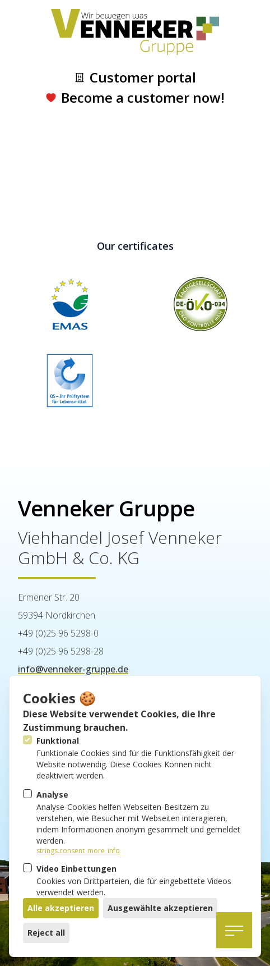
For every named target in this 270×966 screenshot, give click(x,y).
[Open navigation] (234, 930)
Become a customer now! (135, 98)
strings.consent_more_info (78, 850)
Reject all (46, 932)
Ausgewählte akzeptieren (160, 908)
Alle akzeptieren (60, 908)
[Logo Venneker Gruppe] (135, 31)
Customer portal (135, 77)
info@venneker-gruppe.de (73, 669)
